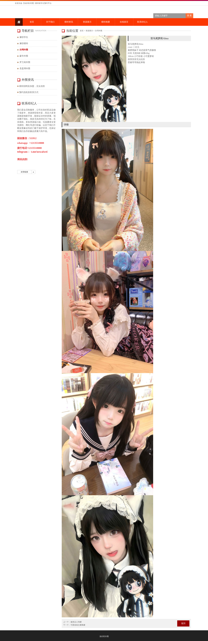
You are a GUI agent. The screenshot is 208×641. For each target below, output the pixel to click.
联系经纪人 (142, 22)
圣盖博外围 (25, 68)
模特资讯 (68, 22)
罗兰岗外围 (25, 62)
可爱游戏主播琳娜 (78, 625)
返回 (183, 623)
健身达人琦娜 (76, 622)
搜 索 (189, 15)
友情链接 (24, 172)
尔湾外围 (98, 31)
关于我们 (50, 22)
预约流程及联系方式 (28, 92)
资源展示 (87, 22)
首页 (32, 22)
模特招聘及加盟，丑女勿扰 (32, 86)
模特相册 (105, 22)
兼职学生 (24, 37)
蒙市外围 (24, 56)
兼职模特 (24, 43)
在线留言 (124, 22)
